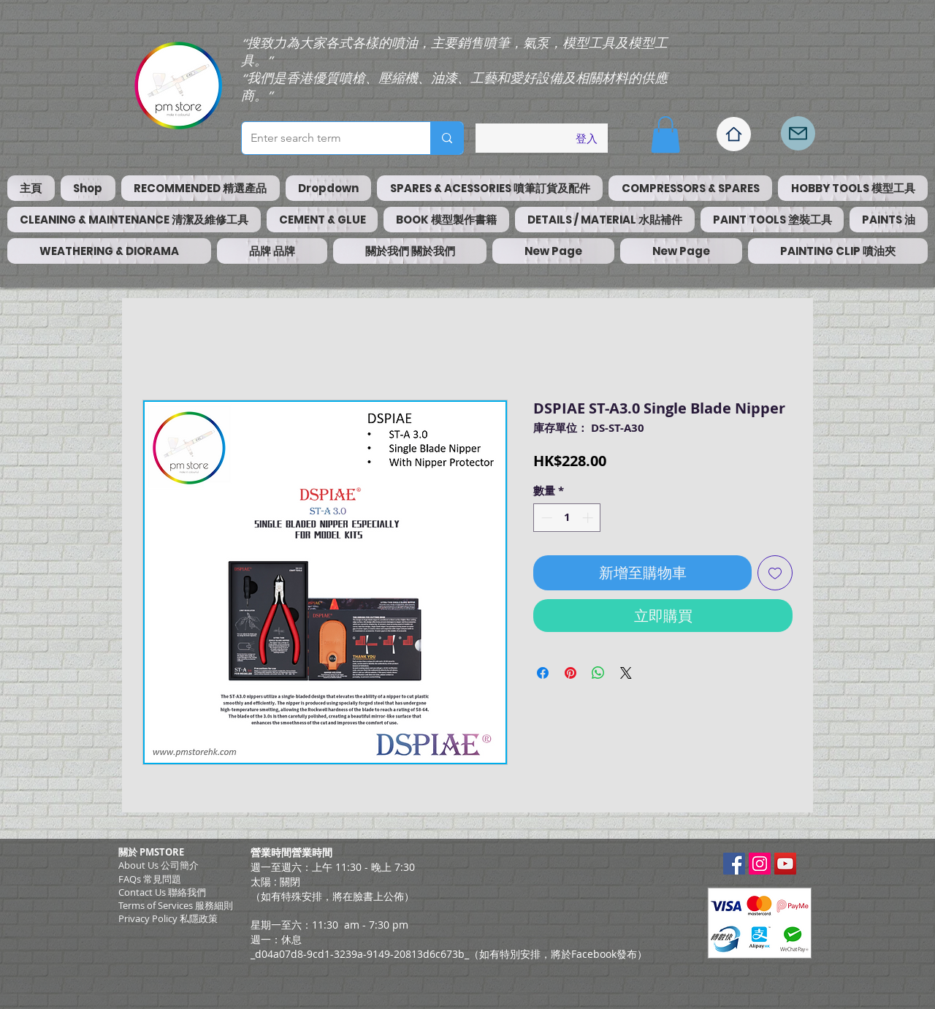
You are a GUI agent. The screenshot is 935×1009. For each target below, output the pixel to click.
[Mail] (798, 133)
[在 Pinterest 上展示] (570, 673)
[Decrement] (545, 517)
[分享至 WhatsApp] (598, 673)
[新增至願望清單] (775, 572)
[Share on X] (626, 673)
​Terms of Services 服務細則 (175, 905)
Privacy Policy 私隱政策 (168, 918)
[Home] (734, 134)
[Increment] (589, 517)
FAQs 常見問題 (149, 879)
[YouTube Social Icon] (785, 864)
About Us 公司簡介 (158, 865)
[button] (665, 134)
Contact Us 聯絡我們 (162, 892)
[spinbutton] (567, 517)
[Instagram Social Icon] (760, 864)
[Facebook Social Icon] (734, 864)
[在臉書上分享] (543, 673)
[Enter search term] (325, 138)
